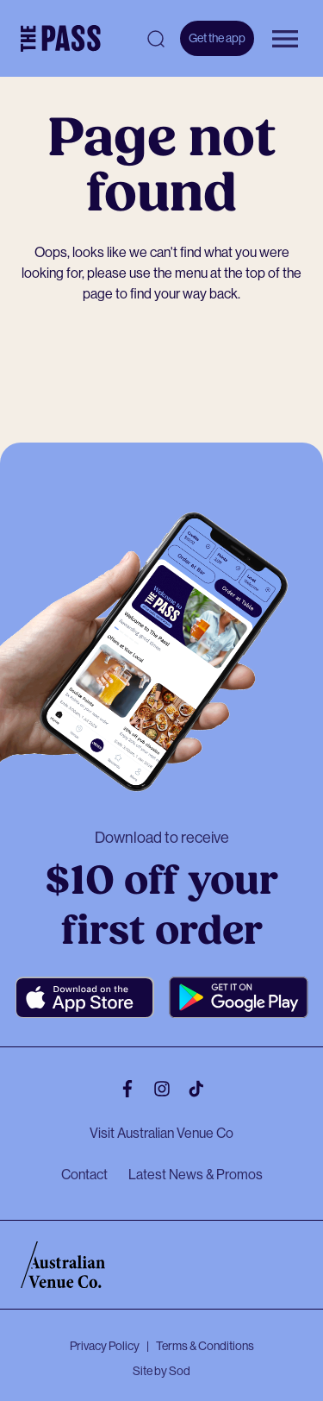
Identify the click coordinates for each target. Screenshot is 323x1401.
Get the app (217, 38)
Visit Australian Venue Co (161, 1133)
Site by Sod (161, 1371)
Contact (84, 1174)
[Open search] (156, 38)
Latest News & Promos (195, 1174)
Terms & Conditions (205, 1346)
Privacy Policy (105, 1346)
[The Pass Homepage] (61, 39)
